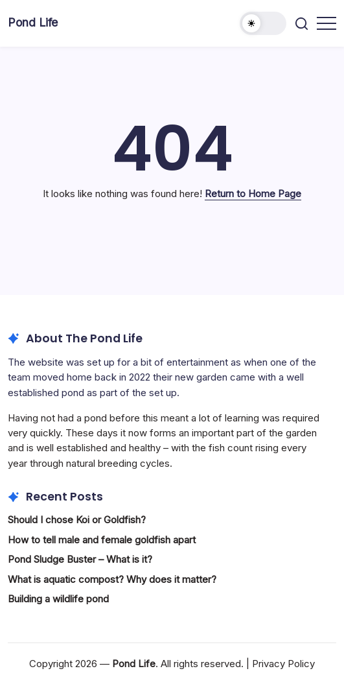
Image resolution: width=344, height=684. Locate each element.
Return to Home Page (253, 193)
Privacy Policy (283, 663)
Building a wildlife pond (58, 599)
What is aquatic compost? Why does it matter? (112, 579)
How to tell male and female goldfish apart (102, 540)
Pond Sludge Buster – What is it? (80, 559)
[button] (263, 23)
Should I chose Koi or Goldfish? (77, 519)
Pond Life (33, 22)
